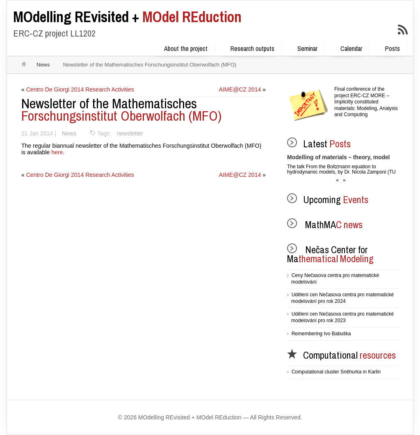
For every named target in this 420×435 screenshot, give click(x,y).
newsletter (129, 133)
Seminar (302, 47)
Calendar (346, 47)
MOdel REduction (127, 17)
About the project (180, 47)
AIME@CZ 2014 (240, 89)
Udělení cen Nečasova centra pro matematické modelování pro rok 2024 (342, 298)
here (57, 152)
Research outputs (247, 47)
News (43, 65)
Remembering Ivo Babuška (321, 334)
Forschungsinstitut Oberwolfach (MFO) (121, 109)
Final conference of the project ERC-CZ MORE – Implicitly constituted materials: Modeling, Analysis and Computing (366, 101)
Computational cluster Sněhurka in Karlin (336, 372)
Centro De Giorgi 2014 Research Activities (80, 89)
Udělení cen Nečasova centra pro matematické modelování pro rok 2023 (342, 317)
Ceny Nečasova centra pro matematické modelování (335, 278)
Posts (387, 47)
